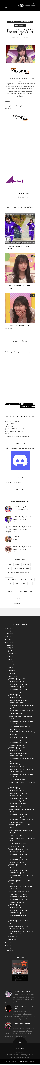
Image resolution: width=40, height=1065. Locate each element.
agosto (10, 671)
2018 (8, 637)
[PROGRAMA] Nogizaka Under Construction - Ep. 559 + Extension (22, 519)
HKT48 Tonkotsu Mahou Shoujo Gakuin (17, 572)
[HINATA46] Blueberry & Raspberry (20, 892)
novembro (12, 937)
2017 (8, 635)
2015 (8, 629)
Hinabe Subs (23, 194)
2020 (8, 643)
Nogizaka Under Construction (20, 22)
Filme (31, 579)
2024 (8, 946)
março (10, 657)
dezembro (11, 940)
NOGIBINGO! (26, 564)
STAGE (16, 583)
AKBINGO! (8, 564)
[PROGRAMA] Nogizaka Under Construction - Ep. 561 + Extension (22, 549)
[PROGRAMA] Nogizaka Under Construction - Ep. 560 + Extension (22, 529)
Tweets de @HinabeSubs (13, 482)
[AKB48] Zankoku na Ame (16, 780)
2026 (8, 952)
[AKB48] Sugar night (15, 836)
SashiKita (9, 576)
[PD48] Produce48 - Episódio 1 (22, 992)
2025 (8, 949)
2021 (8, 646)
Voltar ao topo (20, 1049)
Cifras (23, 583)
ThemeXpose (20, 1062)
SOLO (30, 583)
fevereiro (11, 654)
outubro (11, 677)
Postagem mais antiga (27, 406)
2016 (8, 632)
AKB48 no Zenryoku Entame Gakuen (16, 579)
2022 (8, 649)
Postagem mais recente (13, 404)
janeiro (11, 651)
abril (10, 660)
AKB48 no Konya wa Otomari (21, 568)
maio (10, 663)
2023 (8, 943)
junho (10, 666)
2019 (8, 640)
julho (10, 668)
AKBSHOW (17, 564)
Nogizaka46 (20, 25)
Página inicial (28, 404)
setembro (11, 674)
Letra (7, 568)
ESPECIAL (8, 583)
